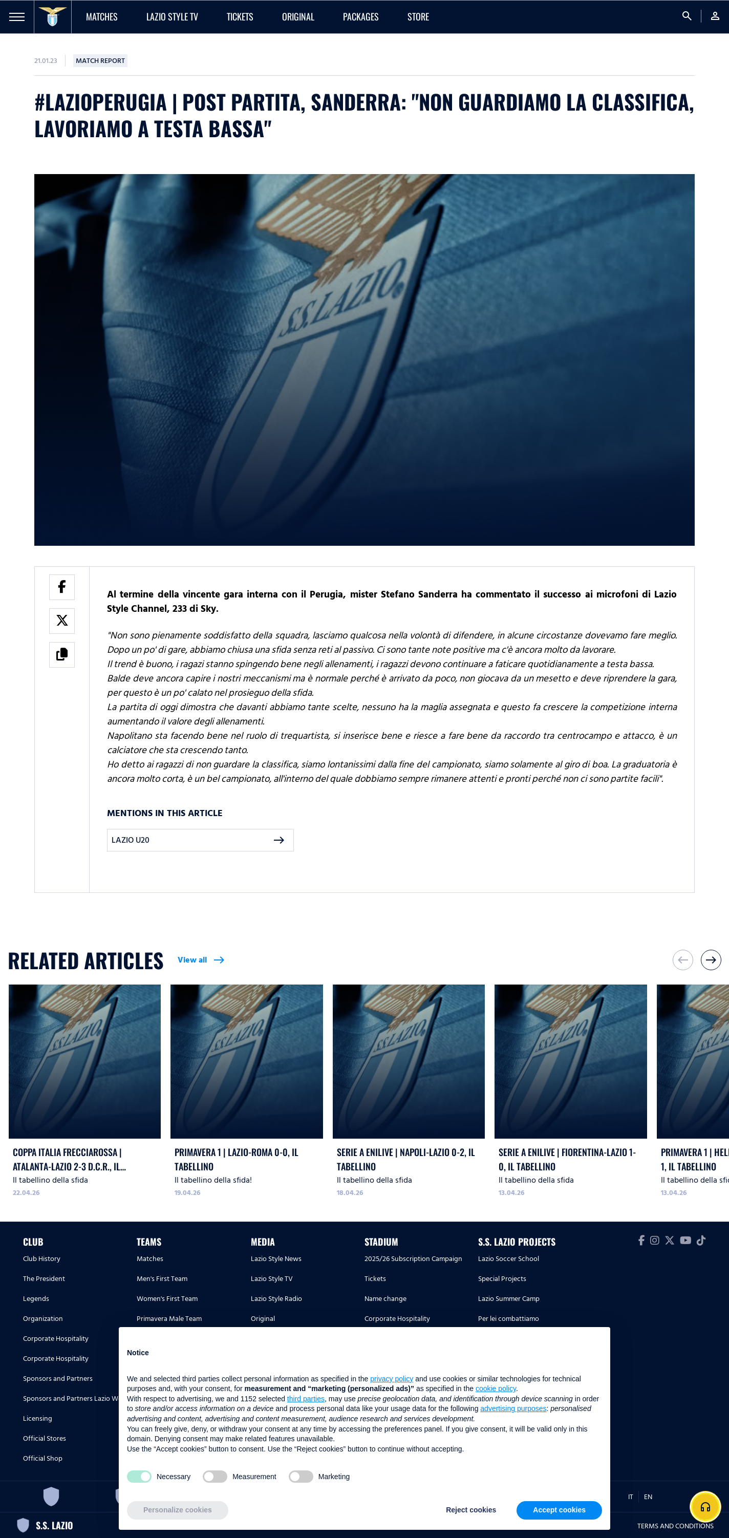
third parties (306, 1399)
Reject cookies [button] (471, 1510)
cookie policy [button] (496, 1388)
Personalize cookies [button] (177, 1510)
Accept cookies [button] (559, 1510)
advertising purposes (513, 1408)
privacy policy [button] (391, 1379)
